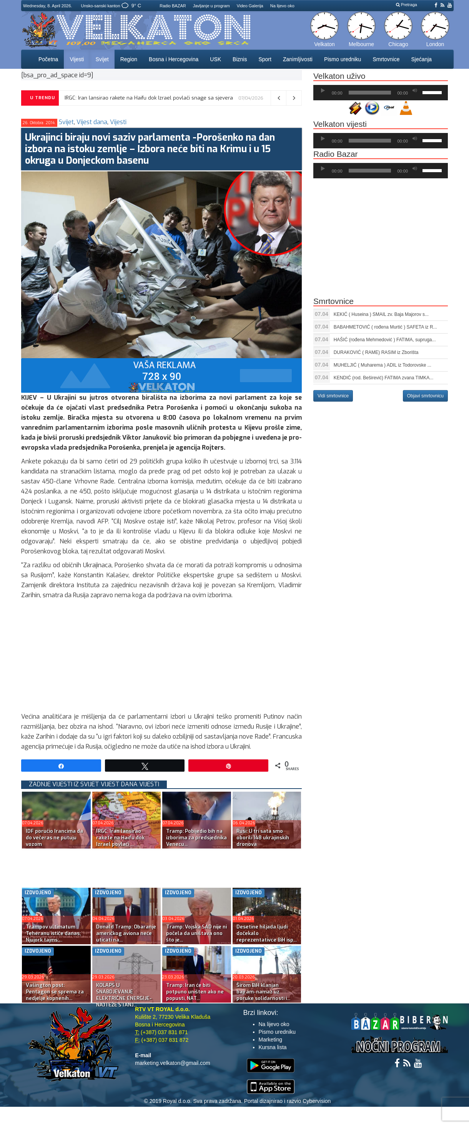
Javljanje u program (211, 5)
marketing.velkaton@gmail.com (172, 1063)
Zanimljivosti (298, 59)
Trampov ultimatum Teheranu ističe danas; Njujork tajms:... (53, 933)
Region (128, 59)
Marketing (270, 1039)
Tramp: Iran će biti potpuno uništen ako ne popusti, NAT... (195, 991)
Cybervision (317, 1101)
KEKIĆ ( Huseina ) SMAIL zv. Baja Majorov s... (381, 314)
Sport (264, 59)
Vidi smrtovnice (333, 396)
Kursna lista (273, 1047)
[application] (380, 92)
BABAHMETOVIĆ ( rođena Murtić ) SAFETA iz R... (385, 327)
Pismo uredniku (342, 59)
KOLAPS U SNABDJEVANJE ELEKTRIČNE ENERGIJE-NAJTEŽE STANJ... (124, 995)
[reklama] (161, 375)
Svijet (101, 59)
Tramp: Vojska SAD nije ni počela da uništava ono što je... (196, 933)
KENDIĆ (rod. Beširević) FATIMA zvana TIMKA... (384, 377)
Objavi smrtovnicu (425, 396)
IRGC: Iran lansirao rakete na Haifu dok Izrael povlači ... (120, 837)
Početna (48, 59)
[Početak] (323, 90)
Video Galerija (250, 5)
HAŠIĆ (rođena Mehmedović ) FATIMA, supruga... (385, 339)
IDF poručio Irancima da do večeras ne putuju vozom (54, 837)
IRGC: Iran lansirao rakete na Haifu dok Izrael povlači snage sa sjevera (149, 98)
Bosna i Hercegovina (173, 59)
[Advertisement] (161, 658)
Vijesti (77, 59)
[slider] (370, 93)
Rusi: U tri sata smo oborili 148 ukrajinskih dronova (262, 837)
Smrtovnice (386, 59)
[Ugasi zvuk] (415, 90)
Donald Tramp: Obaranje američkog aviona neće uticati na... (126, 933)
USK (215, 59)
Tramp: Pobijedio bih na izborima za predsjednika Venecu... (196, 837)
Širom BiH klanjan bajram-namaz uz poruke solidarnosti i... (263, 991)
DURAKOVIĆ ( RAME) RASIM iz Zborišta (376, 352)
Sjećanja (421, 59)
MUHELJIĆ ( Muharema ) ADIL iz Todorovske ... (382, 365)
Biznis (240, 59)
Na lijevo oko (282, 5)
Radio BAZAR (173, 5)
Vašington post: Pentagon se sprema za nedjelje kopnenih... (55, 991)
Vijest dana (92, 122)
